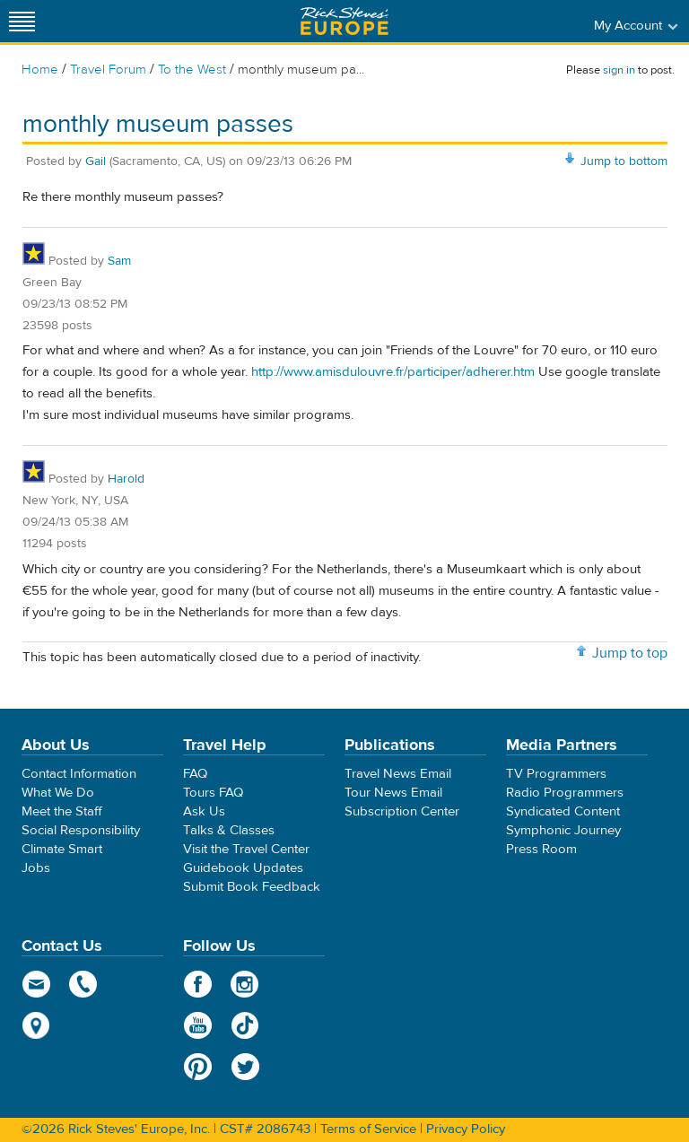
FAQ (195, 773)
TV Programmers (556, 773)
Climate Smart (62, 849)
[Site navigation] (22, 21)
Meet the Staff (62, 811)
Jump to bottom (623, 161)
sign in (619, 70)
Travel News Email (397, 773)
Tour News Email (393, 792)
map (36, 1025)
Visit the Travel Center (246, 849)
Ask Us (204, 811)
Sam (119, 261)
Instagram (245, 984)
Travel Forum (108, 69)
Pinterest (198, 1066)
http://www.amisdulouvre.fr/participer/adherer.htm (393, 371)
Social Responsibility (81, 830)
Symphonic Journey (563, 830)
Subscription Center (401, 811)
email (36, 984)
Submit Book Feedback (251, 886)
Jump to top (629, 653)
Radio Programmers (565, 792)
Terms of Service (368, 1129)
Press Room (541, 849)
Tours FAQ (213, 792)
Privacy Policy (465, 1129)
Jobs (36, 867)
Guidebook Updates (243, 867)
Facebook (198, 984)
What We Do (58, 792)
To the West (192, 69)
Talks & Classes (229, 830)
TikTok (245, 1025)
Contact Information (79, 773)
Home (40, 69)
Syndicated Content (563, 811)
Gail (95, 161)
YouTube (198, 1025)
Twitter (245, 1066)
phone (84, 984)
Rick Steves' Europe (344, 21)
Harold (126, 479)
